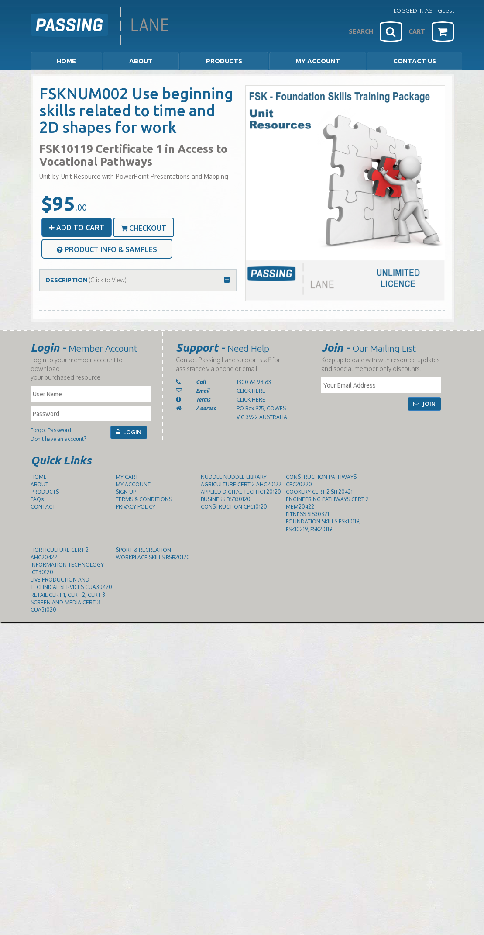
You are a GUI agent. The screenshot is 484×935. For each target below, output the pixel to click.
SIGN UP (126, 491)
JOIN (424, 403)
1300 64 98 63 (254, 382)
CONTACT (43, 506)
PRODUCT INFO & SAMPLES (107, 249)
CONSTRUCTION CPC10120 (234, 506)
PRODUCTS (45, 491)
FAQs (37, 499)
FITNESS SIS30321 (307, 514)
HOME (66, 61)
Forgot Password (51, 430)
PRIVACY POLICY (135, 506)
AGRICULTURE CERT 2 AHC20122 (241, 484)
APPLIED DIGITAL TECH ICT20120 (241, 491)
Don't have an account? (58, 439)
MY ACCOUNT (317, 61)
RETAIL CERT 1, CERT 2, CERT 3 (68, 595)
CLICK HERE (251, 391)
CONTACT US (414, 61)
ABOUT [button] (141, 61)
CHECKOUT (143, 228)
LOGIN (128, 432)
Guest (446, 10)
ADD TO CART (76, 227)
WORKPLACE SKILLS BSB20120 (153, 557)
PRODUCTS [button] (224, 61)
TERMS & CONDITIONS (144, 499)
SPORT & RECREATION (143, 550)
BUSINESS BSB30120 (226, 499)
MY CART (127, 477)
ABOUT (39, 484)
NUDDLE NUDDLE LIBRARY (234, 477)
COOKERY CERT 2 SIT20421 (319, 491)
